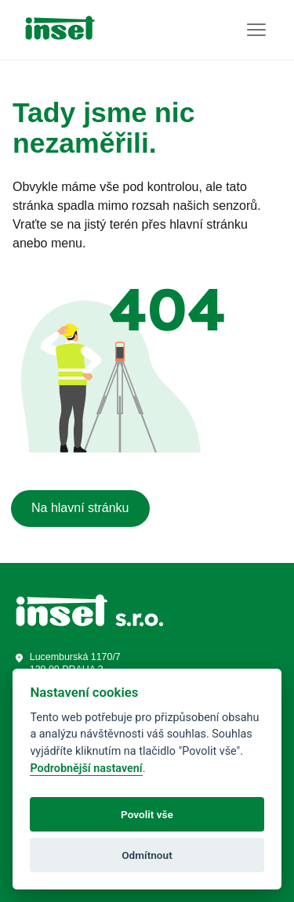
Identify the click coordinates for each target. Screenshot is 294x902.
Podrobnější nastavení (86, 768)
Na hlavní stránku (80, 507)
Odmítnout (147, 855)
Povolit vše (147, 814)
